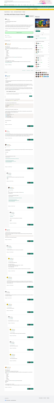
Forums (12, 11)
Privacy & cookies (41, 398)
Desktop (23, 11)
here (23, 192)
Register (41, 6)
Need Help (8, 35)
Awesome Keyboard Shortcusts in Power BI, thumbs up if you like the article (15, 198)
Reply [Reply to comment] (31, 66)
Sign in (43, 6)
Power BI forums (7, 11)
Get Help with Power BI (17, 11)
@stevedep (11, 216)
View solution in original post (8, 62)
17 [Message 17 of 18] (7, 138)
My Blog (6, 161)
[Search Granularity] (30, 8)
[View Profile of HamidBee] (11, 258)
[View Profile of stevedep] (11, 187)
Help (45, 6)
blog (8, 48)
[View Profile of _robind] (7, 131)
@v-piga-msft (7, 134)
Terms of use (44, 398)
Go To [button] (48, 6)
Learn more (5, 2)
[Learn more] (38, 31)
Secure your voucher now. (35, 9)
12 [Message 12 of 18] (10, 271)
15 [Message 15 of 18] (10, 206)
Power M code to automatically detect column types (11, 161)
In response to (10, 189)
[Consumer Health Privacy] (13, 400)
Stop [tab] (43, 32)
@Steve (7, 177)
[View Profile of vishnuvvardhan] (8, 75)
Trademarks (48, 398)
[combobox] (41, 8)
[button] (27, 16)
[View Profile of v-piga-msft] (8, 43)
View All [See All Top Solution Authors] (37, 53)
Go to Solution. (20, 32)
